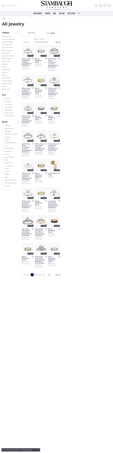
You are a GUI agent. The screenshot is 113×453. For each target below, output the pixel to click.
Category (5, 32)
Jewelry (4, 18)
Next (107, 42)
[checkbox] (6, 98)
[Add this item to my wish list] (49, 75)
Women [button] (47, 13)
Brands (5, 122)
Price (4, 95)
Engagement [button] (37, 13)
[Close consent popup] (38, 449)
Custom (62, 13)
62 (75, 368)
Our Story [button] (71, 13)
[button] (96, 5)
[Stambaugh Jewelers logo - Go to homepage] (56, 5)
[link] (9, 5)
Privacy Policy (27, 450)
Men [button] (54, 13)
